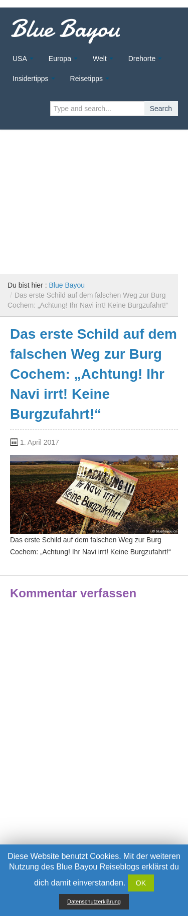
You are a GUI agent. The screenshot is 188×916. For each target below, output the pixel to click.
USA (20, 59)
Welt (100, 59)
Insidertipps (31, 79)
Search (161, 109)
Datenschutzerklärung (94, 901)
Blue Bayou (65, 29)
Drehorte (141, 59)
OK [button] (141, 883)
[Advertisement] (94, 198)
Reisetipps (86, 79)
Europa (60, 59)
